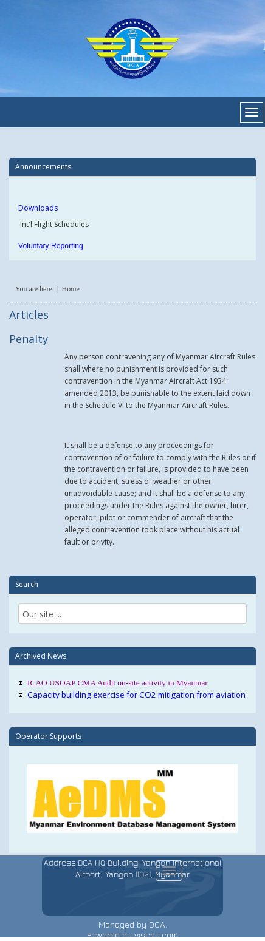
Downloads (38, 208)
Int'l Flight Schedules (53, 224)
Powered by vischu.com (132, 934)
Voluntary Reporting (50, 246)
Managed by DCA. (132, 924)
